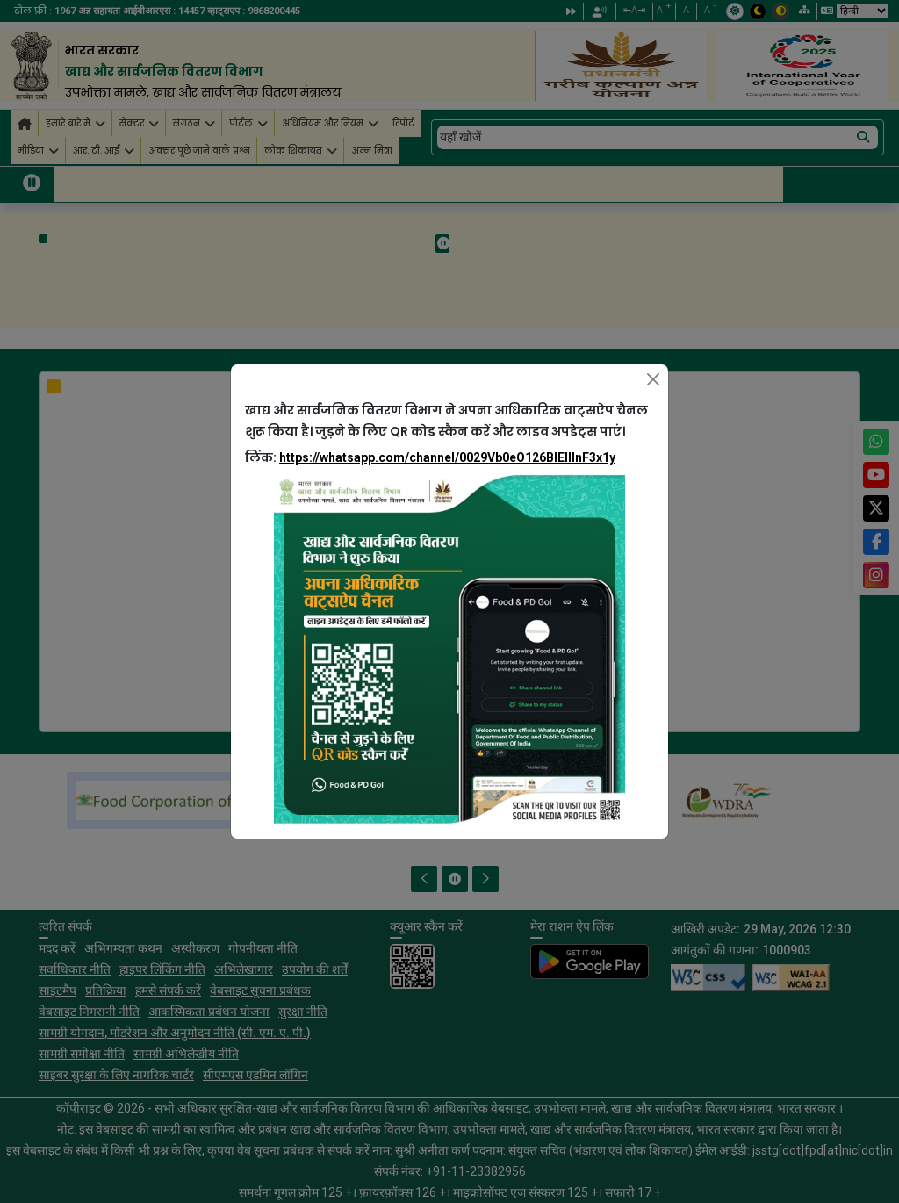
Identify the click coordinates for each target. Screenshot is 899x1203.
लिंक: (430, 457)
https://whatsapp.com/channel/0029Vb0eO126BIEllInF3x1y (447, 457)
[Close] (653, 379)
